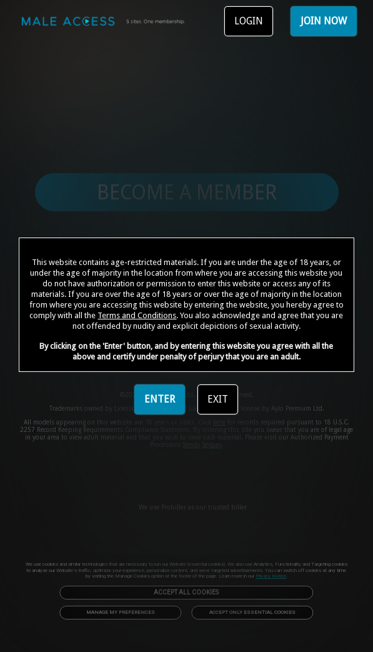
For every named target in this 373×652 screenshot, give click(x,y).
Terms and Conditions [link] (136, 315)
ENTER (159, 399)
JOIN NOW (324, 21)
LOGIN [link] (248, 21)
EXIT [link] (217, 399)
